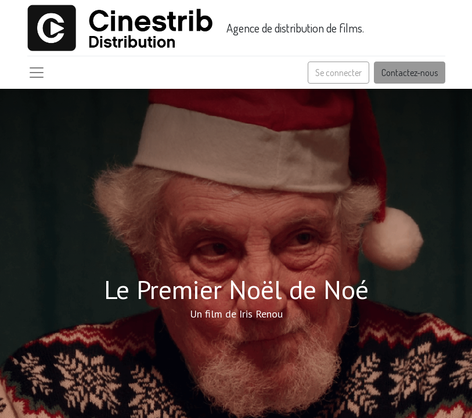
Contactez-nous (409, 72)
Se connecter (338, 72)
